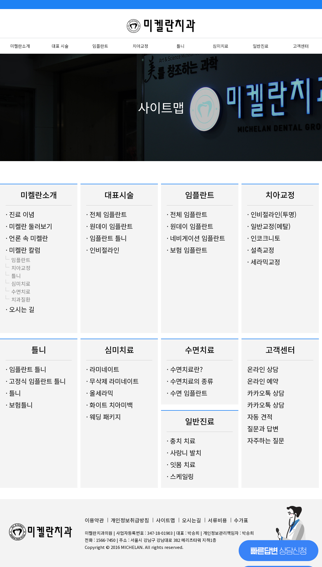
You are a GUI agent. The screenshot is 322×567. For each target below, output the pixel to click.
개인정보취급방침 (130, 520)
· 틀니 (13, 393)
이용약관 (94, 520)
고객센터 (301, 46)
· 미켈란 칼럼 (23, 250)
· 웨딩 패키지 (103, 416)
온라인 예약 (263, 381)
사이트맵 (165, 520)
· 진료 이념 (20, 214)
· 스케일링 (180, 476)
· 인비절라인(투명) (272, 214)
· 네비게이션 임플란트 (196, 238)
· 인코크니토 (263, 238)
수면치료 (21, 291)
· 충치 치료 (181, 440)
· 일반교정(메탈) (269, 226)
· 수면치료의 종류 (190, 381)
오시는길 (191, 520)
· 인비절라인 (102, 250)
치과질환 (21, 299)
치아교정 (140, 46)
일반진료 (261, 46)
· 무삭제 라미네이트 (112, 381)
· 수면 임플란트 (187, 393)
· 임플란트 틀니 (106, 238)
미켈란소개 (20, 46)
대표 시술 (60, 46)
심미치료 (221, 46)
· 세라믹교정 (263, 262)
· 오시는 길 (20, 309)
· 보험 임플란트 (187, 250)
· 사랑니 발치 (184, 452)
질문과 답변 (263, 428)
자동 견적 (260, 416)
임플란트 (100, 46)
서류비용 (217, 520)
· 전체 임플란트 (106, 214)
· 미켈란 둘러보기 (29, 226)
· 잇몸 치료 (181, 464)
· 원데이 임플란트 (109, 226)
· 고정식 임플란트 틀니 (36, 381)
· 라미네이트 (102, 369)
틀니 (180, 46)
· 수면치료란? (185, 369)
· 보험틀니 (19, 405)
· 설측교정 (260, 250)
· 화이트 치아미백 (109, 405)
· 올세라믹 (99, 393)
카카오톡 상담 (265, 393)
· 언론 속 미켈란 (27, 238)
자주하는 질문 (265, 440)
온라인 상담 (263, 369)
